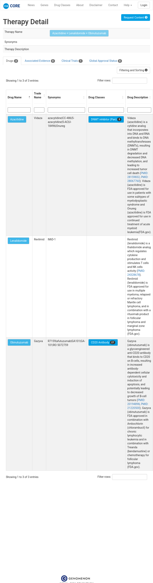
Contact (113, 5)
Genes (44, 5)
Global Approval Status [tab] (105, 61)
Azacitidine (17, 119)
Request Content (136, 17)
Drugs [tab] (12, 61)
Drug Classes (62, 5)
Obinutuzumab (19, 342)
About (79, 5)
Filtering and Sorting (133, 70)
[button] (29, 97)
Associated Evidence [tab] (40, 61)
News (31, 5)
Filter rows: (104, 80)
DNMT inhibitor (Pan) (106, 119)
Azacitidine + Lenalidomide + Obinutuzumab (79, 33)
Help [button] (128, 5)
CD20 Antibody (103, 342)
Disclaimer (95, 5)
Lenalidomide (18, 240)
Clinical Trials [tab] (72, 61)
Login (143, 5)
